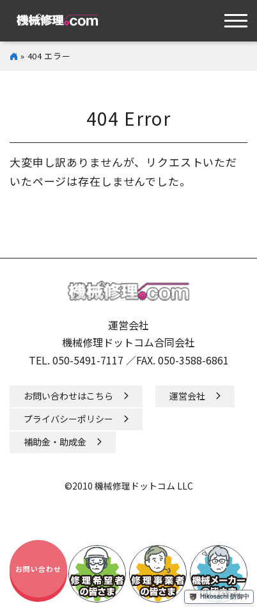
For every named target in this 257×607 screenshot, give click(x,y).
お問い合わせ (38, 569)
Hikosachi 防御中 (219, 596)
